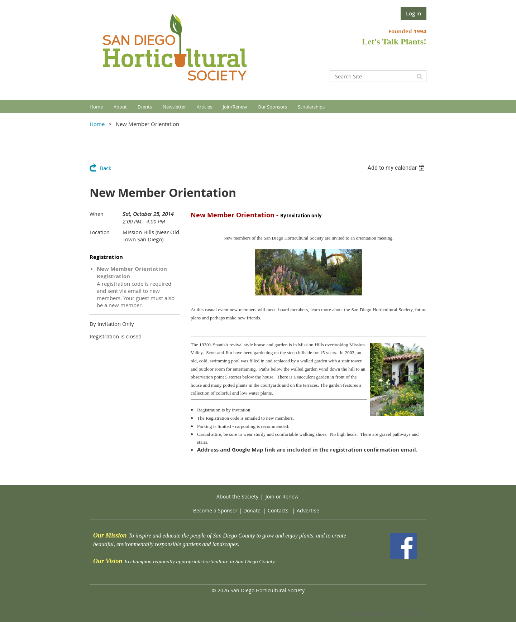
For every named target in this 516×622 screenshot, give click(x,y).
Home (97, 123)
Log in (413, 13)
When (97, 214)
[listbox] (396, 167)
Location (100, 232)
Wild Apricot (367, 613)
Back (105, 168)
